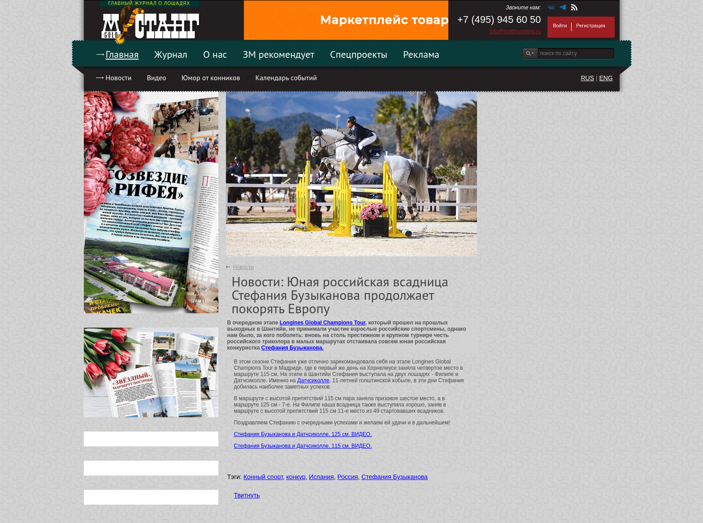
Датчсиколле (313, 380)
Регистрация (590, 25)
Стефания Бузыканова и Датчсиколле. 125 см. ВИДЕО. (303, 434)
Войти (560, 25)
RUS (587, 78)
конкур (296, 476)
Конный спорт (263, 476)
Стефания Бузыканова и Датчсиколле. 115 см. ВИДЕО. (303, 446)
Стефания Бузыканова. (292, 348)
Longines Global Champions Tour (322, 323)
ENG (605, 78)
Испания (321, 476)
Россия (347, 476)
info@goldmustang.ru (515, 31)
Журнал (170, 54)
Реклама (421, 54)
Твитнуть (247, 495)
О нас (215, 54)
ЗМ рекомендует (279, 54)
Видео (156, 77)
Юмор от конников (211, 77)
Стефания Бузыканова (394, 476)
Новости (119, 77)
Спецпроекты (358, 54)
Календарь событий (286, 77)
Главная (122, 54)
